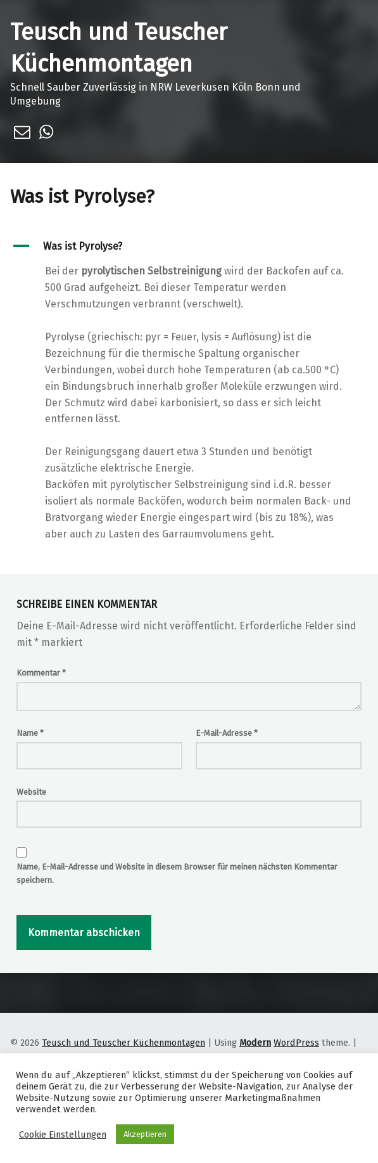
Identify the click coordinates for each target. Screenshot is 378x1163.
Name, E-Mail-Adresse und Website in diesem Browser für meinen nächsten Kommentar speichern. (176, 873)
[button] (189, 246)
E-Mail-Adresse (227, 733)
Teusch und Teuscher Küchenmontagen (123, 1042)
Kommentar (41, 673)
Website (31, 792)
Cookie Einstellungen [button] (62, 1134)
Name (30, 733)
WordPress (296, 1042)
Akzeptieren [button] (145, 1134)
